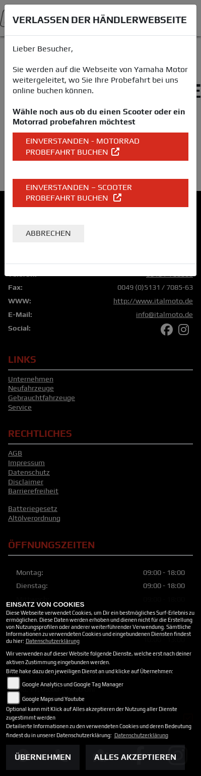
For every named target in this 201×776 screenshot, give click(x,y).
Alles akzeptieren (135, 757)
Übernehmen (43, 757)
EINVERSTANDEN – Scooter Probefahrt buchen (79, 192)
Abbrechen (48, 233)
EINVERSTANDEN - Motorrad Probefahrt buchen (83, 146)
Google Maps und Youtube (53, 699)
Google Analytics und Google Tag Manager (72, 684)
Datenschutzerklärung (53, 641)
